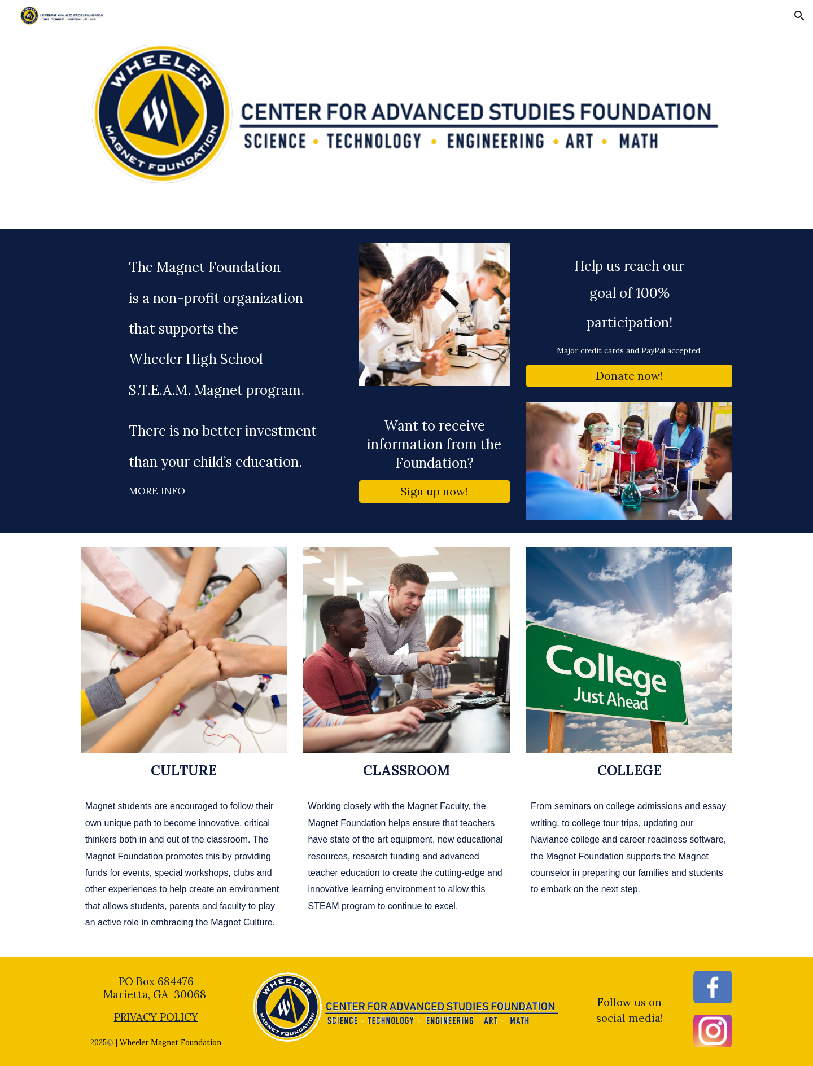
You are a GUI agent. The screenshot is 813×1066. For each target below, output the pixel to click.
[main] (211, 378)
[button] (799, 15)
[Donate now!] (629, 375)
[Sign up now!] (434, 491)
